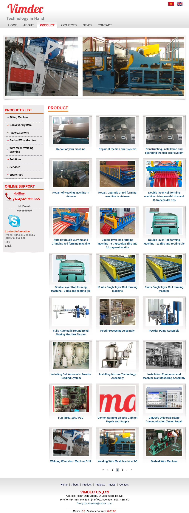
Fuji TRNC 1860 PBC (70, 417)
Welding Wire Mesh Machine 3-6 (117, 461)
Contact (105, 25)
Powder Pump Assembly (164, 330)
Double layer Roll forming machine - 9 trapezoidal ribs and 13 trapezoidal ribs (164, 196)
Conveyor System (25, 124)
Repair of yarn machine (70, 149)
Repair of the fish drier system (117, 149)
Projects (69, 25)
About (28, 25)
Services (25, 167)
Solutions (25, 159)
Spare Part (25, 174)
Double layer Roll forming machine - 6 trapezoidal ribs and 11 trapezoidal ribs (117, 243)
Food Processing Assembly (117, 330)
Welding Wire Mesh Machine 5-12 (70, 461)
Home (12, 25)
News (87, 25)
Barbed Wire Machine (25, 140)
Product (47, 25)
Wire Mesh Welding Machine (25, 149)
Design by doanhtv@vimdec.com (94, 503)
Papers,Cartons (25, 132)
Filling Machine (25, 117)
